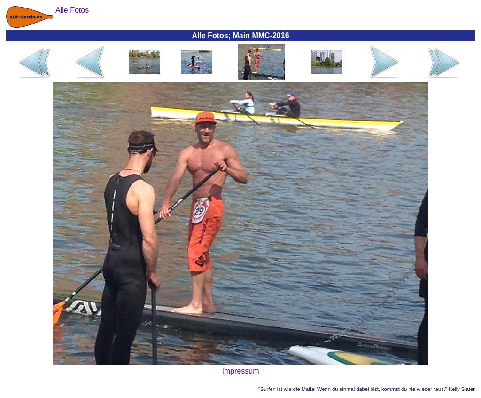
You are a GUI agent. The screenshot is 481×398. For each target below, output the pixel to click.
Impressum (240, 371)
